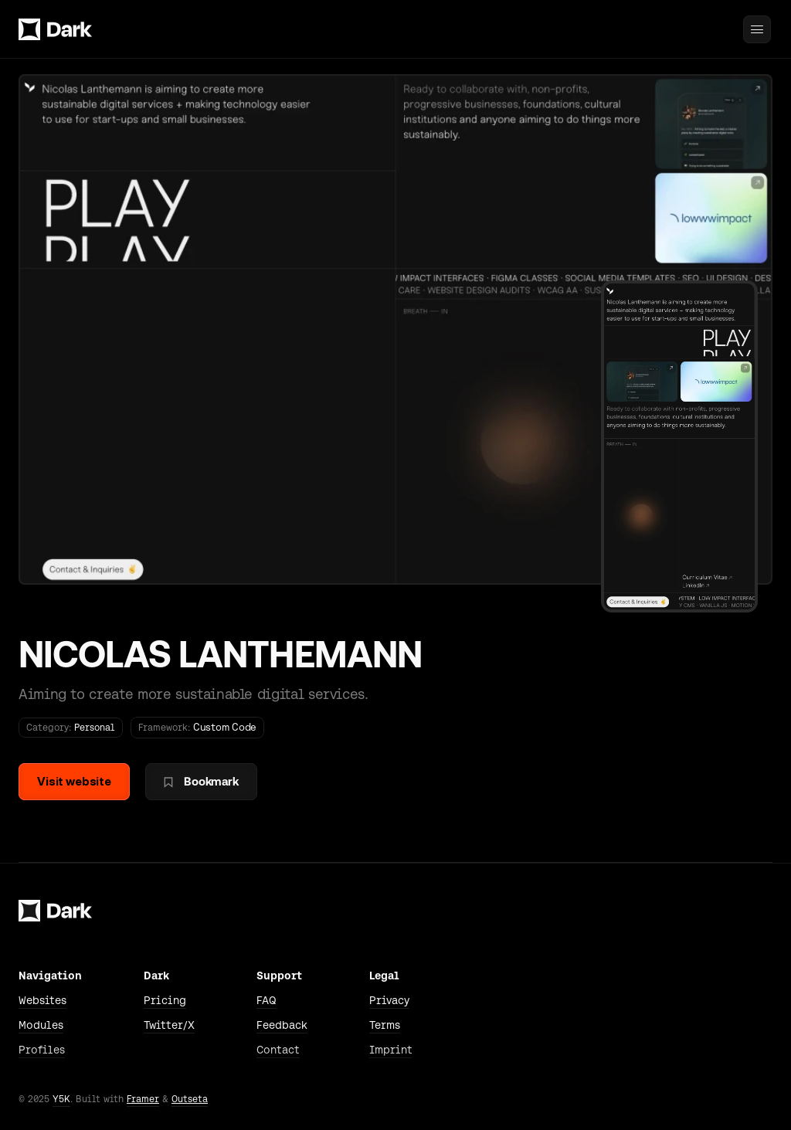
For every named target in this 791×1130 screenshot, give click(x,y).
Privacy (389, 1000)
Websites (42, 1000)
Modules (41, 1025)
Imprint (390, 1049)
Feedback (281, 1025)
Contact (278, 1049)
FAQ (266, 1000)
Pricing (165, 1000)
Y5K (61, 1099)
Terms (384, 1025)
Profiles (42, 1049)
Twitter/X (169, 1025)
